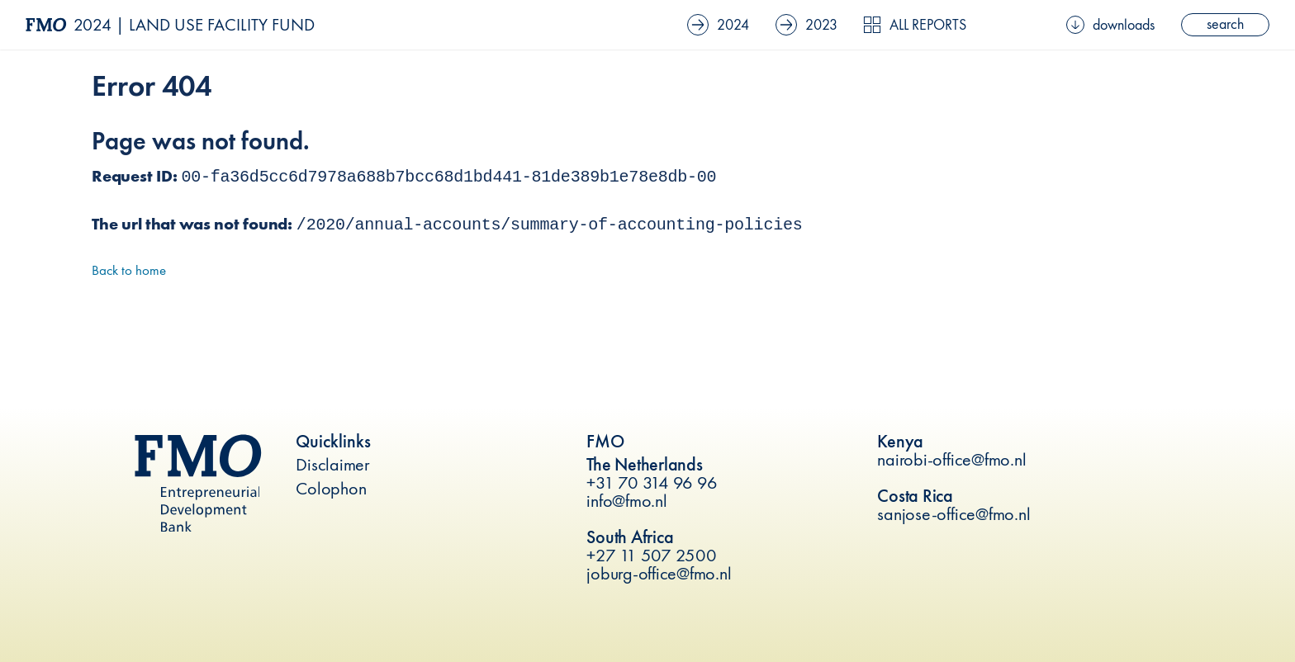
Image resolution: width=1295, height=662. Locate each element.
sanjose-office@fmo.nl (953, 514)
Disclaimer (333, 464)
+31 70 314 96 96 (651, 482)
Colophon (331, 488)
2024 (718, 24)
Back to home (129, 270)
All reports (914, 25)
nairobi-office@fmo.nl (951, 459)
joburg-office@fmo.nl (658, 573)
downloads (1110, 25)
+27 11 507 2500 (651, 555)
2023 (806, 24)
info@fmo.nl (626, 501)
